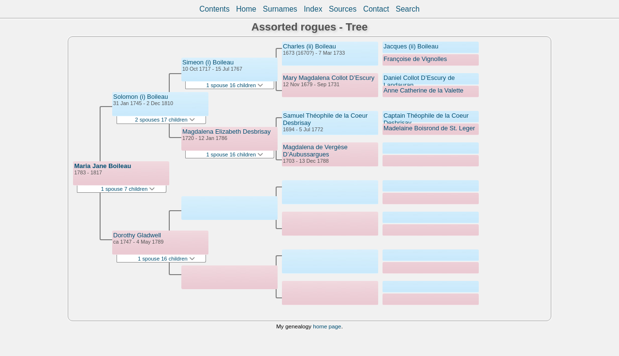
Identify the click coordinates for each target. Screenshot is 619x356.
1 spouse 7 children (128, 189)
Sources (342, 9)
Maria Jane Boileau (102, 166)
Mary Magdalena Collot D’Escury (328, 77)
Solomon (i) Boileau (140, 96)
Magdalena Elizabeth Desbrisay (226, 131)
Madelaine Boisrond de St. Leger (429, 128)
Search (407, 9)
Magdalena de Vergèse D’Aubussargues (315, 150)
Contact (376, 9)
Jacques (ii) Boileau (410, 46)
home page (327, 326)
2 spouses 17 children (164, 120)
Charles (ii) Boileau (309, 46)
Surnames (280, 9)
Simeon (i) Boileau (208, 62)
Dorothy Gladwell (137, 235)
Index (313, 9)
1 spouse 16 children (166, 259)
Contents (214, 9)
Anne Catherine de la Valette (423, 90)
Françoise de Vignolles (415, 58)
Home (246, 9)
